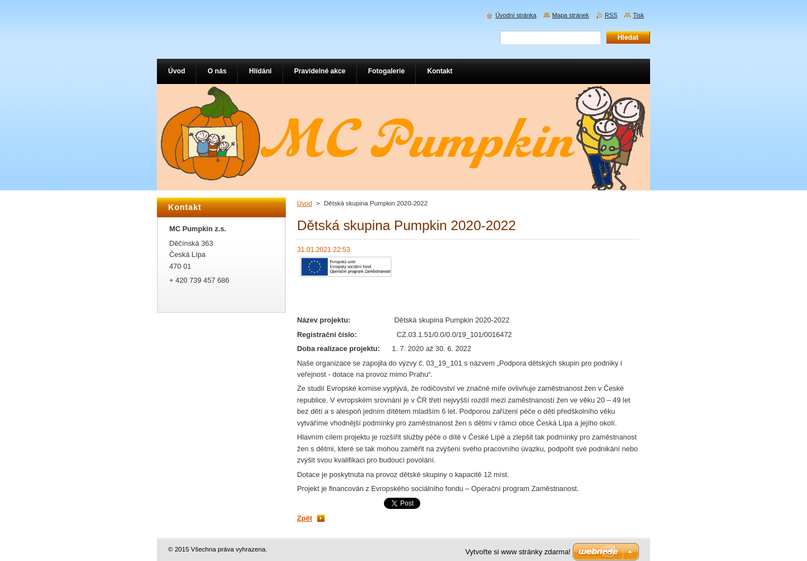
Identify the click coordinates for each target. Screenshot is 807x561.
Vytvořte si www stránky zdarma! (518, 552)
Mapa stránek (570, 15)
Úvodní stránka (515, 15)
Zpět (304, 518)
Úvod (304, 203)
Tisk (638, 15)
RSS (611, 15)
